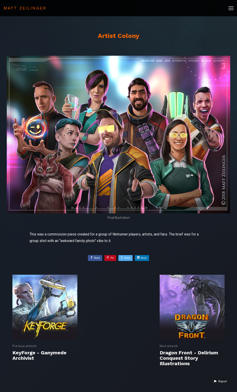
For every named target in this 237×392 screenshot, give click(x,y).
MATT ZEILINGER (25, 8)
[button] (220, 381)
